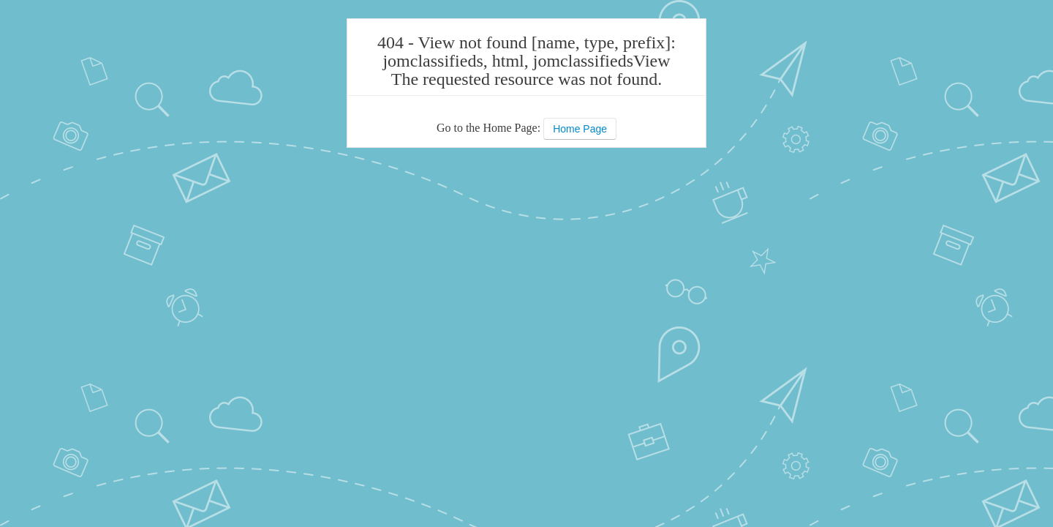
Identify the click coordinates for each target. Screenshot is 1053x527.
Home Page (580, 129)
